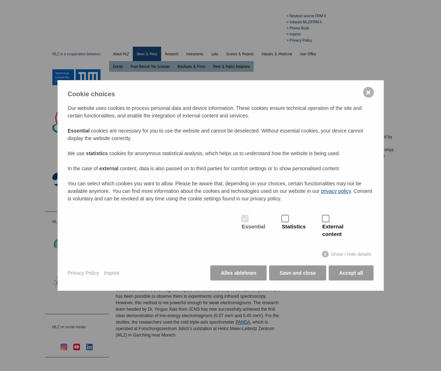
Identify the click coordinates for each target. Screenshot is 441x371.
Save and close (298, 273)
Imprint (111, 273)
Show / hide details (351, 254)
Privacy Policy (83, 273)
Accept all (351, 273)
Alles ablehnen (238, 273)
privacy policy (336, 191)
